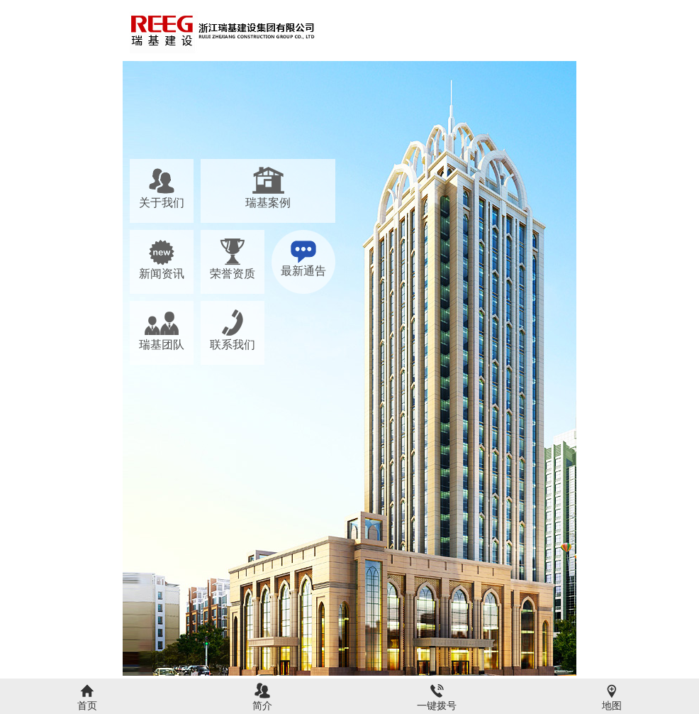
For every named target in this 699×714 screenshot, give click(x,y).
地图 (612, 705)
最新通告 (303, 271)
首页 (87, 705)
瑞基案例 (268, 203)
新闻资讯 (161, 274)
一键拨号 (437, 705)
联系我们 (232, 345)
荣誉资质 (232, 274)
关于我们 (161, 203)
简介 (262, 705)
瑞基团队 (161, 345)
